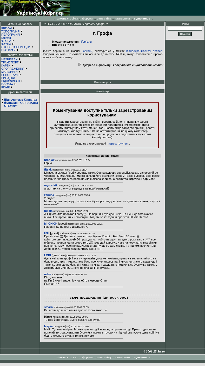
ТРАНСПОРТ (10, 62)
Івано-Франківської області (144, 51)
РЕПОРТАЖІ (9, 74)
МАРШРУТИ (9, 71)
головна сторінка (67, 18)
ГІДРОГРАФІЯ (10, 34)
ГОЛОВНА (53, 23)
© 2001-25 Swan (154, 354)
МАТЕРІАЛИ (9, 59)
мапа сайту (104, 18)
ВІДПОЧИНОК (10, 81)
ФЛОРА (6, 40)
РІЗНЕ (5, 87)
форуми (87, 18)
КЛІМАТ (6, 37)
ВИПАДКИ (8, 78)
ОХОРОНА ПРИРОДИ (15, 47)
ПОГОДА (7, 84)
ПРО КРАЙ (8, 50)
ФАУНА (6, 43)
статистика (122, 18)
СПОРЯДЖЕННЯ (12, 68)
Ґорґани (88, 23)
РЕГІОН (6, 28)
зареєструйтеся (118, 143)
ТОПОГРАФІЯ (10, 31)
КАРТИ (5, 65)
